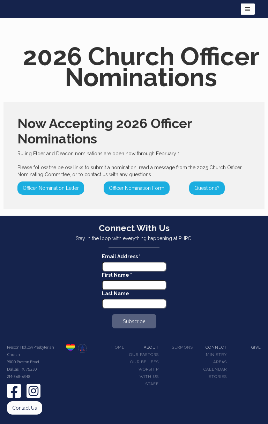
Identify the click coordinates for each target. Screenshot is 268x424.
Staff (152, 384)
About (151, 347)
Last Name (115, 293)
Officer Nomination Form (136, 188)
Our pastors (144, 354)
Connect (216, 347)
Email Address (121, 256)
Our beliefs (144, 362)
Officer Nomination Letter (51, 188)
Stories (218, 376)
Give (256, 347)
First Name (117, 275)
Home (118, 347)
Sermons (182, 347)
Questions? (206, 188)
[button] (248, 9)
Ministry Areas (216, 358)
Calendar (215, 369)
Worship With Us (149, 373)
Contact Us (24, 408)
